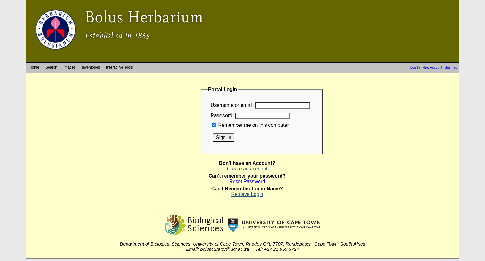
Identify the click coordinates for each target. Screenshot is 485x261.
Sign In (223, 137)
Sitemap (451, 67)
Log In (415, 67)
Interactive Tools (119, 67)
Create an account (247, 168)
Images (69, 67)
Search (51, 67)
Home (34, 67)
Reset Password (247, 181)
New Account (432, 67)
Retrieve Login (247, 194)
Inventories (91, 67)
